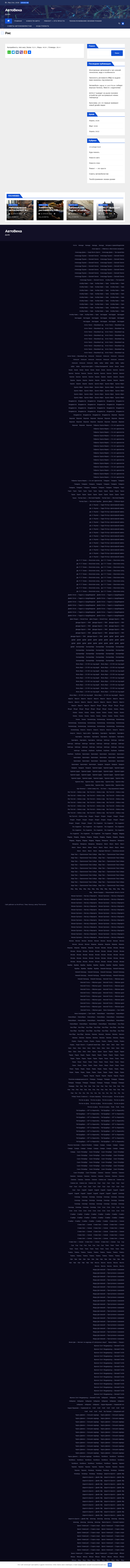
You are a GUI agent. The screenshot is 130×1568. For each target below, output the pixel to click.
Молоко (71, 941)
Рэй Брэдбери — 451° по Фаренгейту (87, 1110)
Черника (114, 1463)
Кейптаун (99, 740)
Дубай (106, 636)
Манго (106, 844)
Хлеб (94, 1408)
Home (75, 245)
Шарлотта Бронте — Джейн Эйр (114, 1473)
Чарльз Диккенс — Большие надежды (87, 1415)
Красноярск (85, 754)
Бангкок (109, 370)
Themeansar (42, 904)
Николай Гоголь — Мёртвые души (113, 979)
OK (110, 1564)
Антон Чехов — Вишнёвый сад (93, 325)
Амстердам (103, 314)
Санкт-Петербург (82, 1152)
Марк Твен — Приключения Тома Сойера (84, 854)
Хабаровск (104, 1397)
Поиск (92, 46)
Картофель (95, 733)
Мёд (72, 889)
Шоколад (92, 1518)
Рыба (112, 1107)
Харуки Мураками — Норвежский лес (112, 1404)
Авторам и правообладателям (115, 245)
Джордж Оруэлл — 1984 (116, 619)
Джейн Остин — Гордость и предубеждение (81, 595)
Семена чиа (102, 1179)
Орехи (94, 1051)
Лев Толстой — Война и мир (76, 792)
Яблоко (122, 1553)
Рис (76, 1093)
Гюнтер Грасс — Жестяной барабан (89, 498)
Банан (111, 366)
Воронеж (114, 415)
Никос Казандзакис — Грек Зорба (113, 1010)
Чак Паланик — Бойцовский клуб (113, 1411)
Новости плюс (94, 163)
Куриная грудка (97, 768)
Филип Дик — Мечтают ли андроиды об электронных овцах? (88, 1342)
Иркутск (121, 695)
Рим (77, 1086)
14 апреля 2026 (17, 214)
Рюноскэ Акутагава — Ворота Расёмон (80, 1145)
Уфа (122, 1255)
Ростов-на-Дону (107, 1096)
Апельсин (91, 356)
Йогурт (99, 705)
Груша (100, 491)
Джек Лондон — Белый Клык (79, 619)
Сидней (84, 1190)
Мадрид (115, 833)
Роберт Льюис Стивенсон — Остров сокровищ (86, 1096)
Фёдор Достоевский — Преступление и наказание (108, 1269)
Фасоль (97, 1262)
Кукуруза (100, 764)
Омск (103, 1044)
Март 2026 (93, 126)
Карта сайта (86, 733)
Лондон (91, 816)
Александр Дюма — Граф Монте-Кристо (87, 252)
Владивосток (73, 401)
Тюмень (70, 1252)
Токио (107, 1245)
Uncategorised (95, 147)
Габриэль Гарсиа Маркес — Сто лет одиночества (108, 425)
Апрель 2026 (94, 121)
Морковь (93, 944)
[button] (119, 23)
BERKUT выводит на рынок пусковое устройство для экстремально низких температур (103, 95)
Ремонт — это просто (54, 21)
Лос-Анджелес (98, 823)
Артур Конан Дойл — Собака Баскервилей (94, 366)
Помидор (92, 1079)
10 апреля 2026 (47, 214)
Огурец (122, 1037)
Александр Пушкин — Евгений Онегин (87, 255)
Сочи (99, 1207)
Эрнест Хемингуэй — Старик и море (88, 1525)
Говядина (106, 480)
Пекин (106, 1058)
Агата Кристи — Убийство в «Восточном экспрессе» (108, 249)
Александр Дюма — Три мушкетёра (113, 252)
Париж (111, 1051)
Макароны (105, 840)
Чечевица (91, 1470)
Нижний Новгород (105, 968)
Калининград (91, 719)
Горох (122, 487)
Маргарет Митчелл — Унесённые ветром (111, 851)
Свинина (100, 1172)
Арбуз (96, 363)
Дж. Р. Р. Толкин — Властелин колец (88, 560)
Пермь (77, 1069)
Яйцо (79, 1560)
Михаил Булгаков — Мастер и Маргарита (84, 896)
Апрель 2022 (94, 131)
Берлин (97, 377)
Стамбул (73, 1214)
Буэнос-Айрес (99, 383)
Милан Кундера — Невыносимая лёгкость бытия (109, 892)
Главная (18, 21)
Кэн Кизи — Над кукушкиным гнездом (112, 788)
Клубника (84, 750)
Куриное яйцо (120, 778)
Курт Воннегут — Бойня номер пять (88, 788)
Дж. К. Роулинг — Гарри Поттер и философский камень (106, 505)
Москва (97, 948)
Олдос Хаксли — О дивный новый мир (88, 1044)
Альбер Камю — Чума (86, 283)
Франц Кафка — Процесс (116, 1342)
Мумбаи (69, 965)
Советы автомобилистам (19, 26)
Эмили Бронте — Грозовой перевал (113, 1522)
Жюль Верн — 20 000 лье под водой (87, 664)
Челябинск (96, 1456)
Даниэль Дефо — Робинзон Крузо (113, 501)
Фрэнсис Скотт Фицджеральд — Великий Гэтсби (109, 1345)
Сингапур (121, 1193)
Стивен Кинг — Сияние (117, 1221)
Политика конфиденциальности (78, 1079)
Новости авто (33, 21)
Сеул (99, 1183)
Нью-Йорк (121, 1024)
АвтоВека (13, 10)
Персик (86, 1076)
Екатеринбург (80, 646)
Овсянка (87, 1034)
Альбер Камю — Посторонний (114, 280)
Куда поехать (42, 26)
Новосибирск (101, 1013)
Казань (110, 709)
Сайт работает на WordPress (14, 904)
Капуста (82, 730)
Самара (96, 1145)
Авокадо (81, 245)
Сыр (118, 1242)
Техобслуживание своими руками (85, 21)
